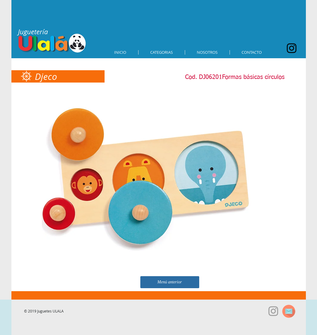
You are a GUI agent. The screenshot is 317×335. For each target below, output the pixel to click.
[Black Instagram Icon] (291, 48)
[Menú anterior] (169, 282)
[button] (162, 52)
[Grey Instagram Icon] (273, 311)
